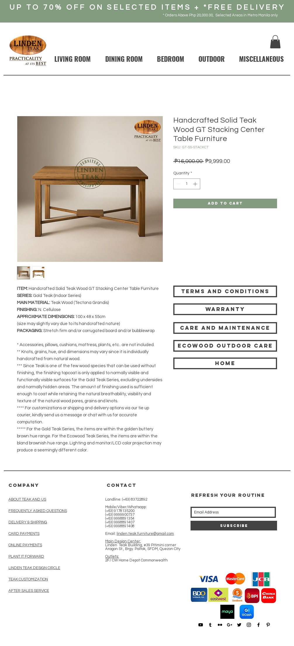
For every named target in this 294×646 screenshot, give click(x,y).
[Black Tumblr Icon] (210, 625)
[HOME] (225, 363)
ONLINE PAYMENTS (25, 545)
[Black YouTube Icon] (200, 625)
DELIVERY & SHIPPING (27, 522)
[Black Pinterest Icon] (268, 625)
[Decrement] (177, 184)
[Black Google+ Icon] (229, 625)
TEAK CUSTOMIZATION (28, 579)
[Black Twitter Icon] (239, 625)
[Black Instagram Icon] (249, 625)
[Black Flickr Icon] (220, 625)
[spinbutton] (186, 184)
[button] (275, 41)
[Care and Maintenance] (225, 328)
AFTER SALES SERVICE (28, 591)
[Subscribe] (234, 525)
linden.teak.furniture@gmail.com (145, 534)
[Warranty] (225, 309)
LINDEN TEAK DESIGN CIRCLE (34, 568)
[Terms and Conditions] (225, 291)
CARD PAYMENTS (23, 534)
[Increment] (195, 184)
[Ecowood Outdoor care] (225, 346)
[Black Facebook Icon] (258, 625)
